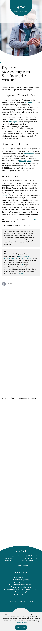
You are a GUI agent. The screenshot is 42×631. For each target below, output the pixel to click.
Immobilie (32, 219)
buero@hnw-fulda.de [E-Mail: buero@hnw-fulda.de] (29, 561)
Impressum (22, 601)
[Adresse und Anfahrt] (21, 565)
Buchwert (5, 195)
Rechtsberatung (26, 258)
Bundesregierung (25, 161)
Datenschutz (12, 601)
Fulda (21, 273)
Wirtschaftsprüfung (10, 258)
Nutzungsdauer (14, 122)
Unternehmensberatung (22, 587)
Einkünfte (28, 102)
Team (21, 265)
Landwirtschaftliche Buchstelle (22, 585)
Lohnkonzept (22, 592)
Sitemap (31, 601)
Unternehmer (29, 154)
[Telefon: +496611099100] (30, 556)
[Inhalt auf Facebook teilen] (8, 283)
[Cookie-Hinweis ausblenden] (21, 627)
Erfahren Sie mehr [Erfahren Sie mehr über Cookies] (21, 623)
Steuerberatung (23, 256)
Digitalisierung (22, 594)
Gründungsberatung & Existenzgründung (21, 589)
